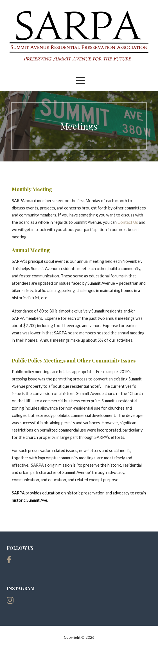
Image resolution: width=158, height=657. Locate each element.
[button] (80, 80)
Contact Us (128, 222)
